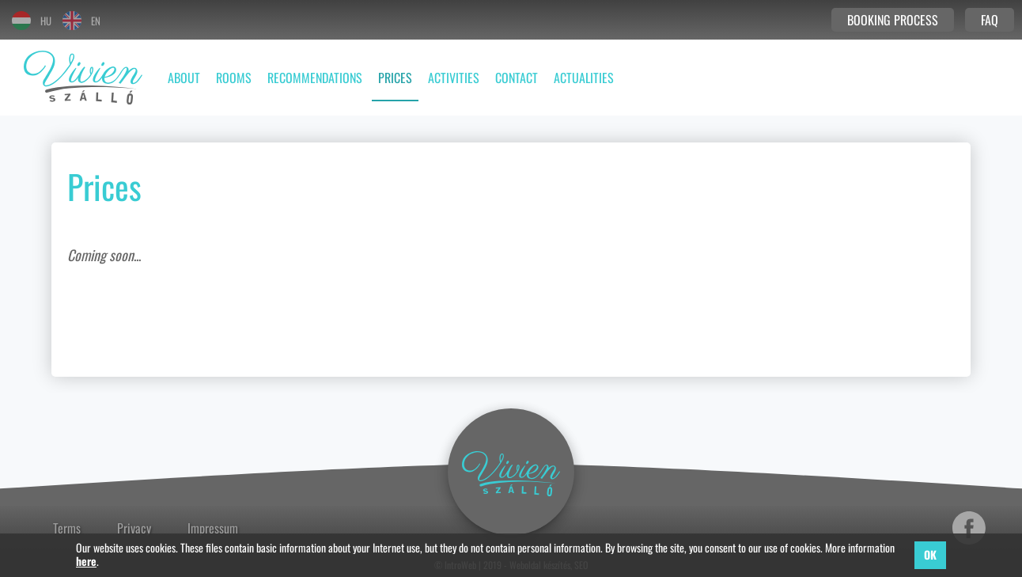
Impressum (212, 527)
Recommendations (314, 77)
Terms (67, 527)
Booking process (892, 19)
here (86, 561)
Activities (453, 77)
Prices (395, 77)
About (184, 77)
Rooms (234, 77)
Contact (516, 77)
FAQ (989, 19)
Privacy (134, 527)
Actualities (584, 77)
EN (81, 20)
